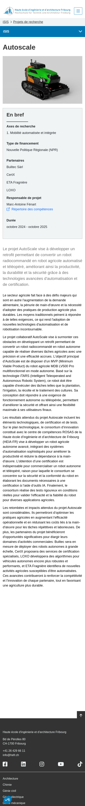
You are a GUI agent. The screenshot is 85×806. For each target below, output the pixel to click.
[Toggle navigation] (78, 11)
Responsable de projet (23, 198)
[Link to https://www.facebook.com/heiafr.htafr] (5, 764)
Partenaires (15, 160)
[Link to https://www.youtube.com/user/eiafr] (61, 764)
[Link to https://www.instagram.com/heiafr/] (41, 764)
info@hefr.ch (11, 755)
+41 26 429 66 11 (14, 750)
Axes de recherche (20, 126)
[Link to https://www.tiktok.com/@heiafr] (80, 764)
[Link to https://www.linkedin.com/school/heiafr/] (23, 764)
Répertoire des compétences (29, 209)
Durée (11, 220)
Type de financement (22, 143)
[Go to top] (81, 715)
